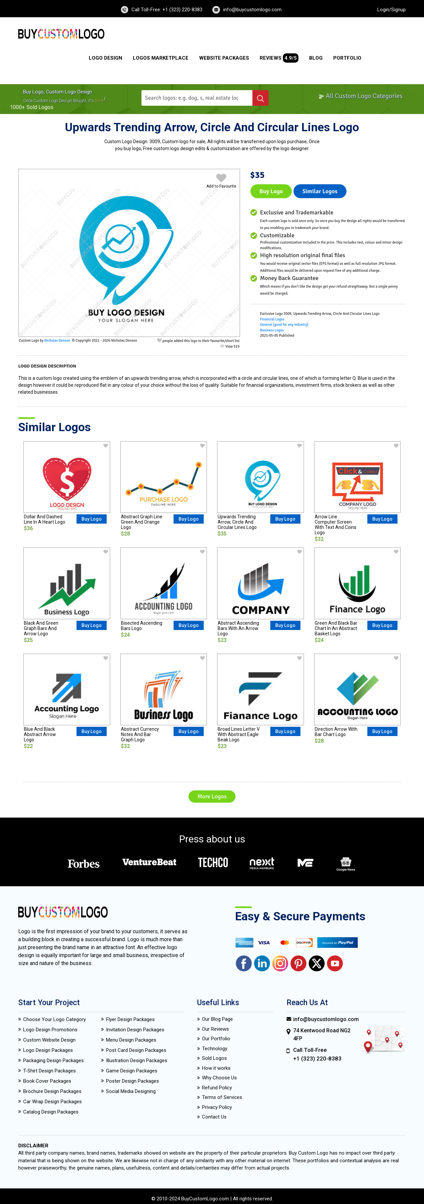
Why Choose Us (219, 1078)
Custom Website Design (49, 1040)
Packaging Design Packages (53, 1060)
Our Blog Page (217, 1019)
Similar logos (320, 191)
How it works (216, 1068)
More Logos (212, 796)
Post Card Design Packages (136, 1050)
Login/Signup (391, 10)
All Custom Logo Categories (360, 96)
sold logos (39, 107)
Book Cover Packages (47, 1081)
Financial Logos (272, 319)
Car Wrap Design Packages (52, 1102)
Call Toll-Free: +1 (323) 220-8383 (167, 10)
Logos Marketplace (160, 58)
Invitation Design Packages (135, 1030)
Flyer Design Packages (130, 1019)
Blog (316, 58)
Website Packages (224, 58)
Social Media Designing (131, 1091)
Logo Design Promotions (50, 1030)
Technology (214, 1049)
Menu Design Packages (131, 1040)
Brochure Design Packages (52, 1091)
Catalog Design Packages (51, 1112)
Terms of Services (222, 1097)
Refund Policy (217, 1088)
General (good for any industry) (284, 324)
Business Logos (272, 330)
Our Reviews (215, 1029)
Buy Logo (271, 191)
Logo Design (105, 58)
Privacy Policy (217, 1107)
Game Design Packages (131, 1071)
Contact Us (214, 1117)
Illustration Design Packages (136, 1060)
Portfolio (347, 58)
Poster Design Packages (132, 1081)
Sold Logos (214, 1058)
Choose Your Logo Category (54, 1019)
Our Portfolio (216, 1039)
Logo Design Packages (48, 1050)
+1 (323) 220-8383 (317, 1058)
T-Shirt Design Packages (49, 1071)
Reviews (279, 58)
